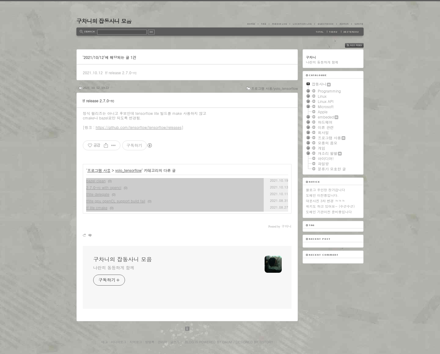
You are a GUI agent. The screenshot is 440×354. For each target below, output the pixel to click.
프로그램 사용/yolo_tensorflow (274, 88)
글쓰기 (174, 342)
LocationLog (302, 23)
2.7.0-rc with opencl (103, 187)
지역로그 (136, 342)
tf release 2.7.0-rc (121, 72)
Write (357, 23)
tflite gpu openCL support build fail (115, 200)
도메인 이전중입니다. (322, 195)
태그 (104, 342)
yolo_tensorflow (128, 170)
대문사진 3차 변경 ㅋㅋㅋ (325, 201)
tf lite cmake (96, 207)
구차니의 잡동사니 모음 (103, 21)
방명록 (149, 342)
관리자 (162, 342)
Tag (263, 23)
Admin (343, 23)
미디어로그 (118, 342)
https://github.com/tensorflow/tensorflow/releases (139, 127)
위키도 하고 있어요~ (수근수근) (330, 206)
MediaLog (279, 23)
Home (253, 23)
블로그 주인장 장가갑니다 (325, 190)
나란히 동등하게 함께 (113, 268)
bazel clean (95, 180)
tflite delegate (97, 194)
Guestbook (325, 23)
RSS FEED (359, 45)
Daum (227, 342)
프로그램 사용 (99, 170)
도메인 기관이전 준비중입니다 (329, 212)
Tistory (266, 342)
